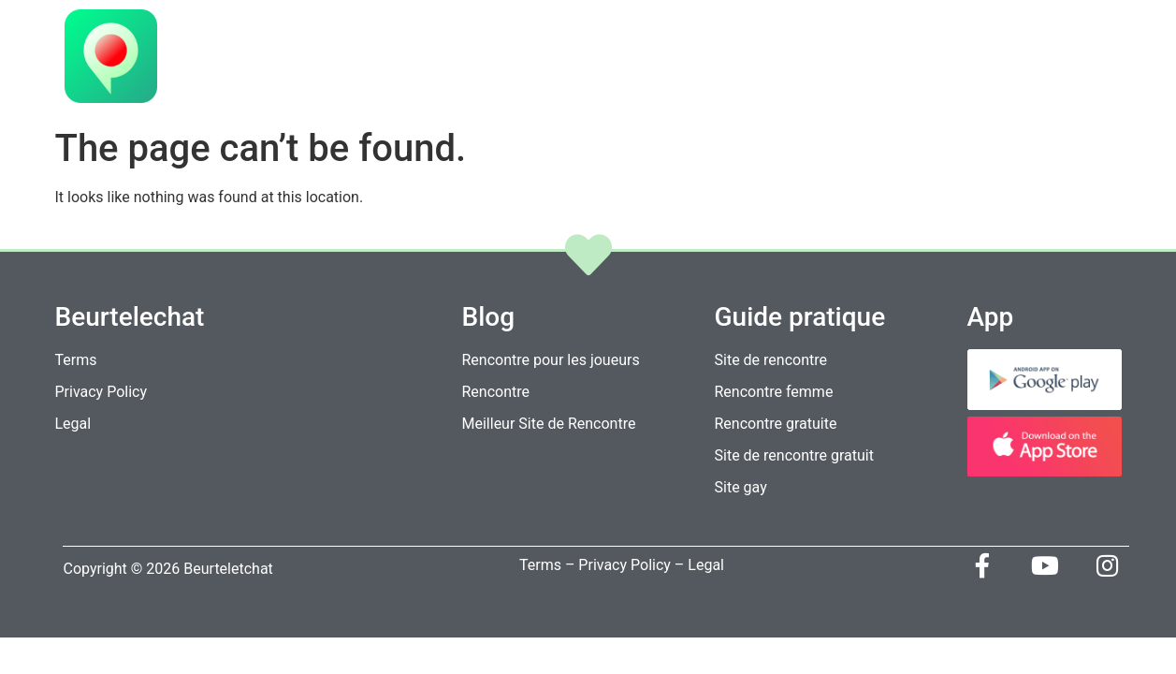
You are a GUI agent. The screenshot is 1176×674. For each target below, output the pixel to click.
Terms (539, 565)
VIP (683, 58)
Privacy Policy (624, 565)
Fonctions (764, 58)
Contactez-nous (1029, 58)
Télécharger (885, 58)
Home (622, 58)
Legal (706, 565)
